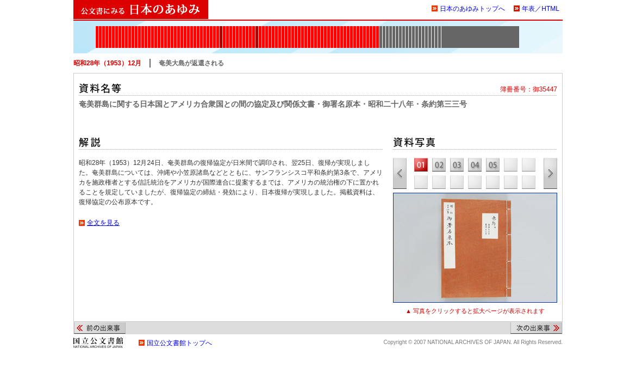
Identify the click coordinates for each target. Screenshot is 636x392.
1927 (260, 29)
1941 (299, 29)
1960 (348, 29)
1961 (351, 29)
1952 (335, 29)
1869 (103, 29)
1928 (263, 29)
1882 (146, 29)
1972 (377, 29)
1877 (129, 29)
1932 (273, 29)
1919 (237, 29)
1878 (133, 29)
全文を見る (103, 222)
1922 (247, 29)
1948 (322, 29)
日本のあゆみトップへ (472, 9)
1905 (201, 29)
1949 (325, 29)
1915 (230, 29)
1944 (309, 29)
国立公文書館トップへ (179, 343)
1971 (374, 29)
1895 (178, 29)
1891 (172, 29)
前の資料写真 (400, 173)
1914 (227, 29)
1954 (341, 29)
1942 (302, 29)
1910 (214, 29)
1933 (276, 29)
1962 (354, 29)
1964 (358, 29)
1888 (162, 29)
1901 (191, 29)
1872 (113, 29)
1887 (159, 29)
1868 (100, 29)
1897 (181, 29)
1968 (367, 29)
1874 (120, 29)
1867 (97, 29)
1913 (224, 29)
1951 (332, 29)
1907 (208, 29)
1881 (142, 29)
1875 (123, 29)
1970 (371, 29)
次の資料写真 (550, 173)
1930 (266, 29)
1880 (139, 29)
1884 (149, 29)
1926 (256, 29)
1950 (328, 29)
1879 (136, 29)
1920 (240, 29)
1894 (175, 29)
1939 (292, 29)
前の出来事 (100, 328)
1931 (270, 29)
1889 (165, 29)
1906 (204, 29)
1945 (312, 29)
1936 (283, 29)
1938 (289, 29)
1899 (185, 29)
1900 (188, 29)
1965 (361, 29)
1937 (286, 29)
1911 (217, 29)
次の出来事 (536, 328)
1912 (221, 29)
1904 (198, 29)
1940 (296, 29)
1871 (110, 29)
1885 (152, 29)
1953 (338, 29)
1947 (318, 29)
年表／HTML (540, 9)
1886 (155, 29)
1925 (253, 29)
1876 (126, 29)
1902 (195, 29)
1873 (116, 29)
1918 (234, 29)
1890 (168, 29)
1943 (305, 29)
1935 (279, 29)
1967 (364, 29)
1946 (315, 29)
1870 (106, 29)
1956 (345, 29)
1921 (243, 29)
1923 (250, 29)
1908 (211, 29)
